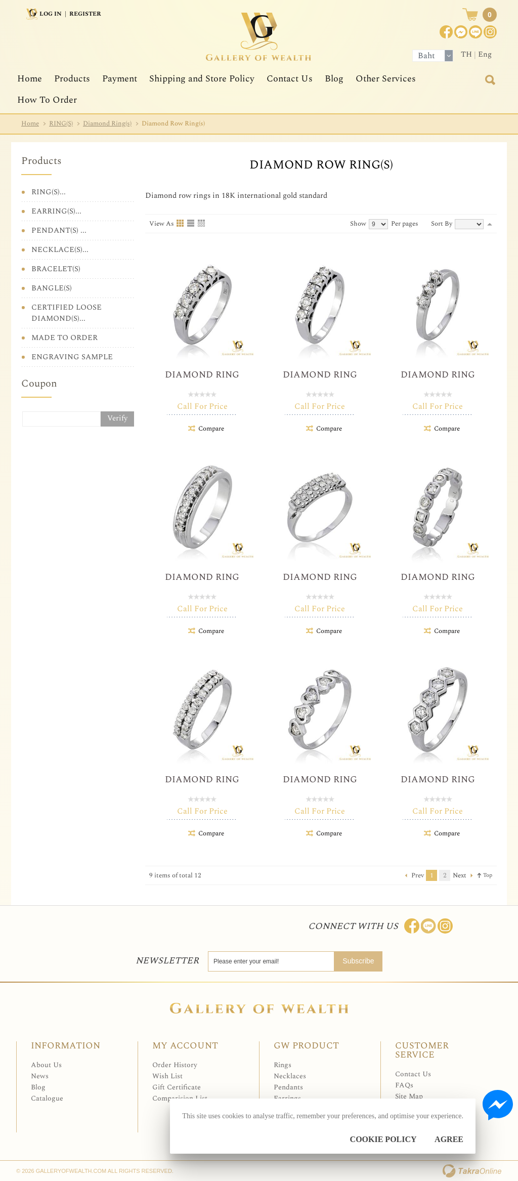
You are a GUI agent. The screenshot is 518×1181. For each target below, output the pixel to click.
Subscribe (358, 961)
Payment (119, 79)
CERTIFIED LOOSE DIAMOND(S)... (66, 313)
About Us (46, 1065)
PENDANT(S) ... (59, 230)
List (191, 224)
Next (459, 875)
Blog (334, 79)
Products (72, 79)
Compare (211, 428)
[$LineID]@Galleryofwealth (475, 31)
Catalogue (47, 1098)
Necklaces (290, 1076)
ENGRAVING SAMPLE (72, 357)
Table (202, 224)
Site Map (409, 1096)
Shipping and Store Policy (201, 79)
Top (487, 875)
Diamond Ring (202, 375)
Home (29, 79)
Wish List (167, 1076)
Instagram (490, 31)
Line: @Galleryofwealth (428, 926)
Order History (174, 1065)
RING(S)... (48, 192)
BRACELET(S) (55, 269)
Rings (282, 1065)
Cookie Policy (383, 1139)
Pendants (288, 1087)
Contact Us (290, 79)
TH (466, 54)
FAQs (404, 1085)
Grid (181, 224)
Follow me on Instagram (445, 926)
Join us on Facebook (460, 31)
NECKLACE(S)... (60, 250)
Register (85, 14)
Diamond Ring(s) (107, 123)
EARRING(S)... (56, 211)
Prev (417, 875)
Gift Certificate (176, 1087)
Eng (485, 54)
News (40, 1076)
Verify (117, 418)
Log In (50, 14)
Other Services (386, 79)
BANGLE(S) (51, 288)
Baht (426, 55)
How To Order (47, 100)
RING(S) (61, 123)
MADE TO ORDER (64, 338)
